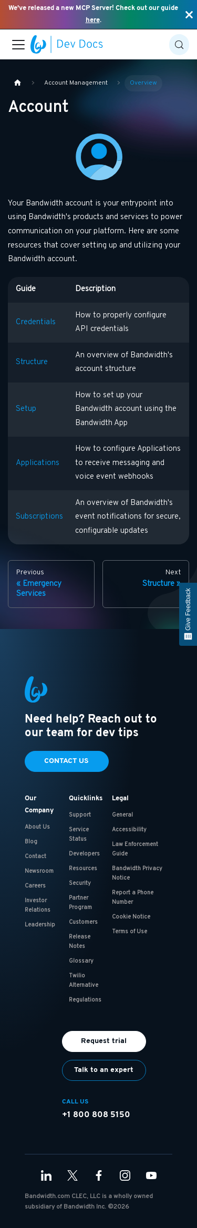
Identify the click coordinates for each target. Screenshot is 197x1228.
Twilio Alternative (83, 980)
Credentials (36, 322)
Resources (83, 868)
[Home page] (17, 83)
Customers (83, 922)
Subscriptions (39, 517)
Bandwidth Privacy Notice (137, 873)
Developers (84, 854)
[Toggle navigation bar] (18, 45)
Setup (26, 409)
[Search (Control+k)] (179, 44)
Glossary (81, 961)
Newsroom (39, 871)
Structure (32, 362)
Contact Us (66, 761)
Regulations (85, 1000)
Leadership (40, 924)
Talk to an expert (103, 1070)
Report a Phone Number (132, 897)
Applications (37, 463)
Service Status (79, 834)
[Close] (189, 14)
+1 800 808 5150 (96, 1115)
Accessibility (129, 829)
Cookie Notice (131, 917)
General (122, 815)
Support (80, 815)
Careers (35, 886)
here (93, 20)
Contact (35, 856)
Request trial (104, 1041)
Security (80, 883)
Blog (31, 841)
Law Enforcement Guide (135, 849)
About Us (37, 827)
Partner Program (80, 902)
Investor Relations (37, 905)
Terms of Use (129, 931)
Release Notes (79, 941)
